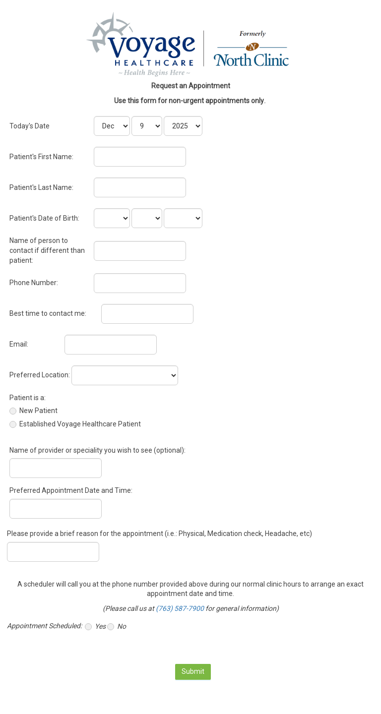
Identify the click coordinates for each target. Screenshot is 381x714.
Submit (193, 671)
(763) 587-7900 (180, 608)
